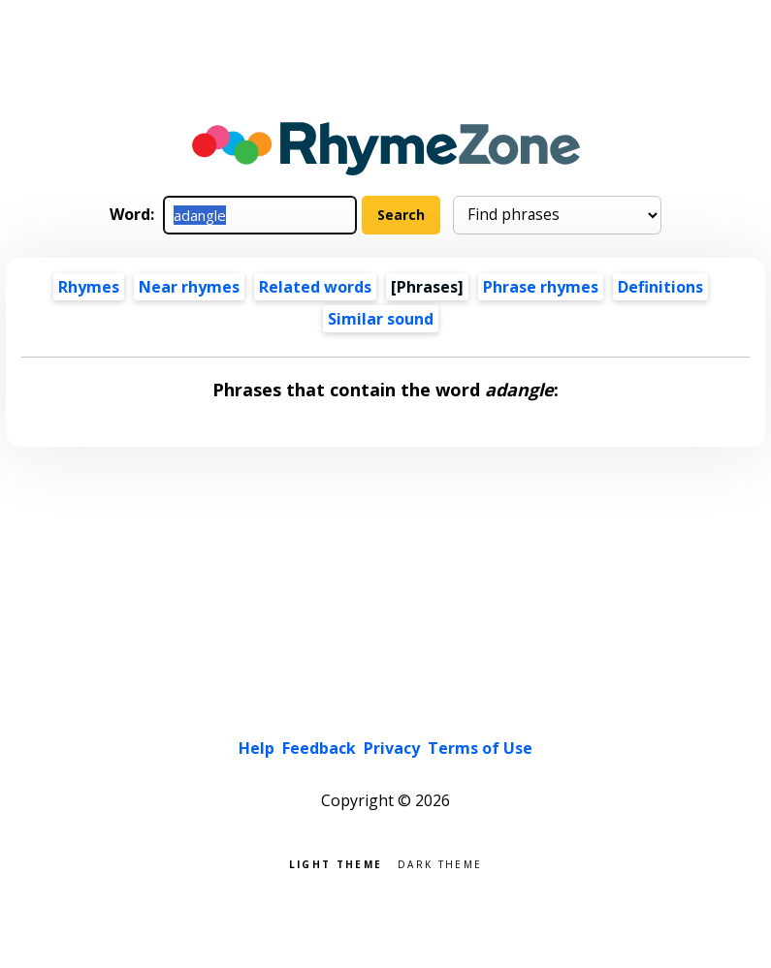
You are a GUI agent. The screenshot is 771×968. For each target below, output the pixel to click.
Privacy (392, 748)
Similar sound (381, 318)
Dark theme (440, 863)
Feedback (319, 748)
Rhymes (88, 286)
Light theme (335, 863)
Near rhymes (189, 286)
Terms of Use (480, 748)
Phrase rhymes (540, 286)
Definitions (660, 286)
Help (256, 748)
